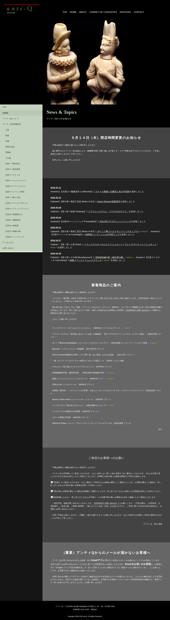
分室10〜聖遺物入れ (13, 213)
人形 (7, 128)
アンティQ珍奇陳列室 (12, 122)
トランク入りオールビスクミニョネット (103, 243)
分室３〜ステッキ (12, 173)
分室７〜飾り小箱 (12, 196)
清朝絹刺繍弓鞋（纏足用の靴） (110, 256)
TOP (65, 11)
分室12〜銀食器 (12, 224)
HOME (73, 11)
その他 (8, 156)
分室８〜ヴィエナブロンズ (16, 201)
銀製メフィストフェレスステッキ (86, 259)
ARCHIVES (123, 11)
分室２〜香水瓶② (12, 168)
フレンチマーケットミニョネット (141, 243)
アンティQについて (11, 117)
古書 (7, 139)
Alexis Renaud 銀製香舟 (108, 200)
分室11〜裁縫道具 (12, 218)
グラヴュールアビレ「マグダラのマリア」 (108, 210)
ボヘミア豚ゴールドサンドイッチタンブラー (118, 230)
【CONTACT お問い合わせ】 (137, 308)
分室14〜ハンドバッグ (14, 235)
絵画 (7, 134)
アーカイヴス (8, 241)
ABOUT (83, 11)
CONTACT (135, 11)
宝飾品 (8, 151)
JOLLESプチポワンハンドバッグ (115, 220)
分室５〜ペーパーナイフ (15, 184)
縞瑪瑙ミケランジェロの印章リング (103, 233)
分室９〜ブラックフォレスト (17, 207)
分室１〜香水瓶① (12, 162)
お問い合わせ (8, 246)
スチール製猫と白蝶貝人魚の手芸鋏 (112, 190)
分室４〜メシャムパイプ (15, 179)
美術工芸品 (10, 145)
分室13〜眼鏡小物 (12, 230)
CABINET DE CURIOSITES (102, 11)
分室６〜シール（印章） (15, 190)
